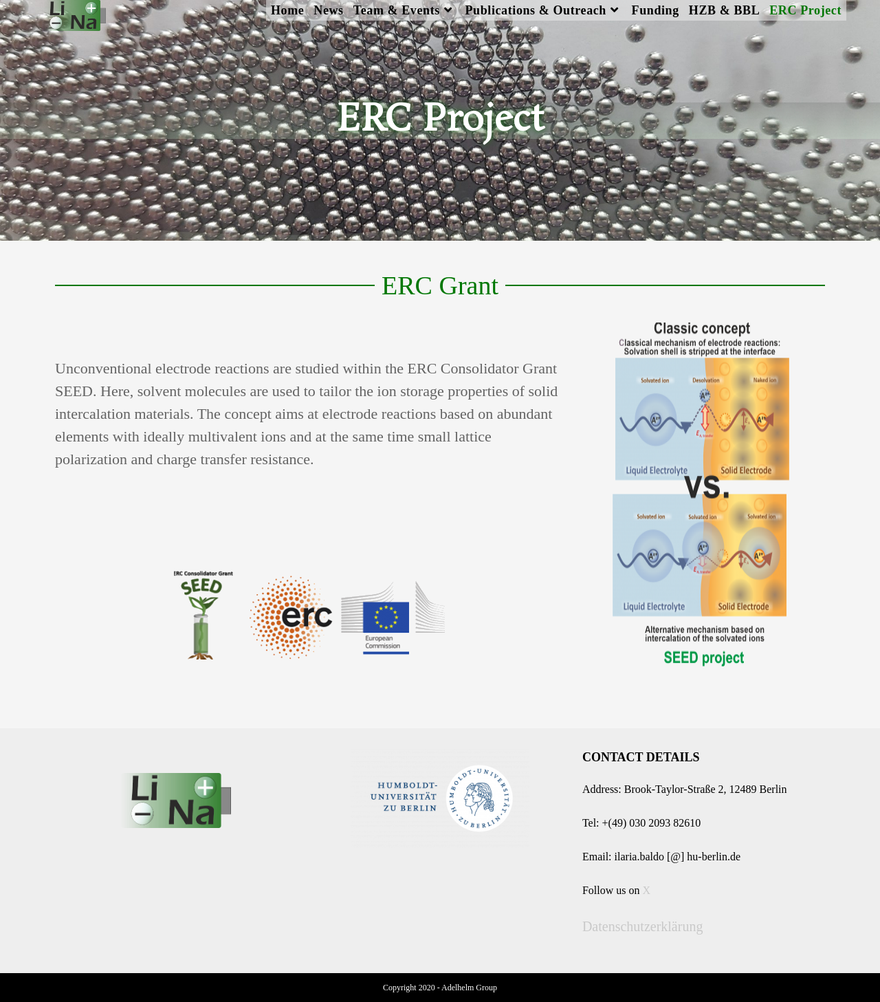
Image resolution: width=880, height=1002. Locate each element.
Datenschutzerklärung (642, 926)
